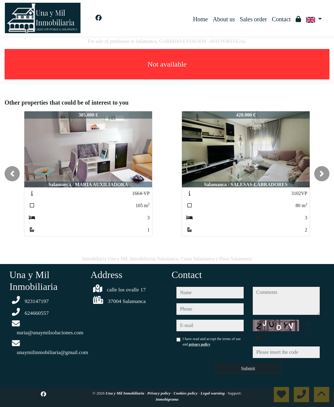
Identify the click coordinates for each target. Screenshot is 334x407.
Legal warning (213, 393)
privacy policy (199, 344)
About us (224, 19)
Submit (248, 368)
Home (200, 19)
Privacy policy (159, 393)
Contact (281, 19)
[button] (12, 173)
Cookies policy (185, 393)
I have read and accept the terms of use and (212, 341)
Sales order (253, 19)
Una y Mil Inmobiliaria (125, 393)
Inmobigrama (167, 399)
